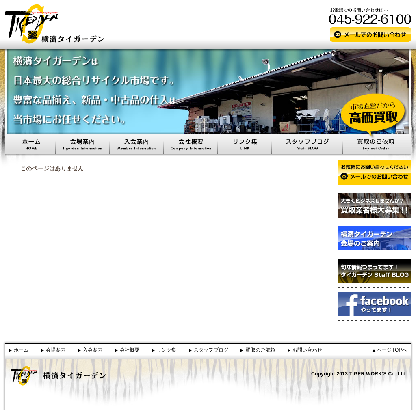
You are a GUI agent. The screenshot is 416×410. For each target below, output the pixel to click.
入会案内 (93, 350)
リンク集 (167, 350)
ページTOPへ (392, 350)
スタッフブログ (211, 350)
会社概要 (130, 350)
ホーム (21, 350)
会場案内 (56, 350)
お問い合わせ (307, 350)
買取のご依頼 (260, 350)
